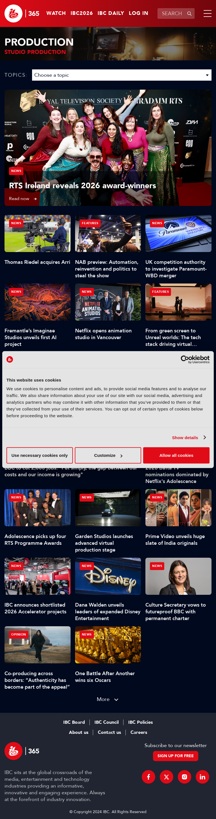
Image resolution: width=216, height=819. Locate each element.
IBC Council (106, 722)
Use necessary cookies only (40, 455)
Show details (185, 437)
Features (90, 223)
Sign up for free (176, 756)
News (16, 171)
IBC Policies (140, 722)
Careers (138, 732)
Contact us (109, 732)
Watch (56, 13)
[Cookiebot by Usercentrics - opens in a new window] (185, 359)
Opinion (18, 634)
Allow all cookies (176, 455)
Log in (138, 13)
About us (78, 732)
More (103, 699)
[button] (206, 13)
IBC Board (74, 722)
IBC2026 (82, 13)
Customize (108, 455)
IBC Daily (111, 13)
